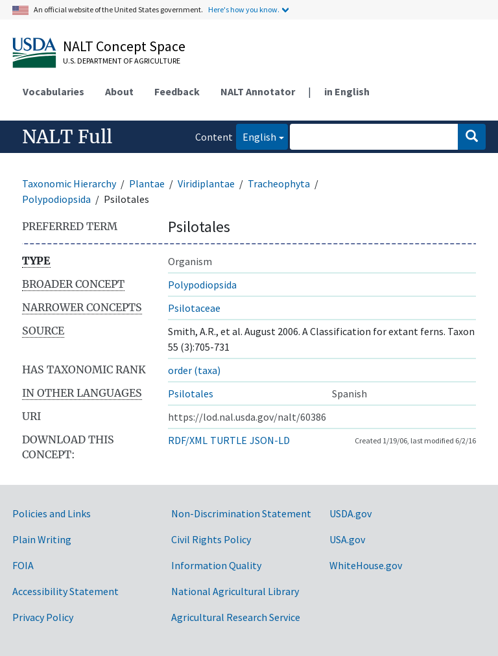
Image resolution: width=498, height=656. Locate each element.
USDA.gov (350, 513)
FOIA (23, 565)
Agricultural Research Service (235, 617)
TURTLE (228, 440)
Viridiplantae (206, 183)
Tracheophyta (279, 183)
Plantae (147, 183)
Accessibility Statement (65, 591)
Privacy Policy (42, 617)
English (256, 135)
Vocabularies (53, 91)
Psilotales (190, 393)
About (119, 91)
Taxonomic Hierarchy (69, 183)
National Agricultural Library (235, 591)
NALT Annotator (257, 91)
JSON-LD (270, 440)
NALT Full (67, 136)
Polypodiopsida (56, 199)
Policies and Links (51, 513)
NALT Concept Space (124, 46)
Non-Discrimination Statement (241, 513)
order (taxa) (194, 370)
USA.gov (347, 539)
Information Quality (216, 565)
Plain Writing (41, 539)
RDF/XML (188, 440)
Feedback (177, 91)
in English (347, 91)
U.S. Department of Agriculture (121, 60)
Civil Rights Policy (211, 539)
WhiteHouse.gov (365, 565)
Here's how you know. (243, 9)
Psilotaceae (194, 307)
